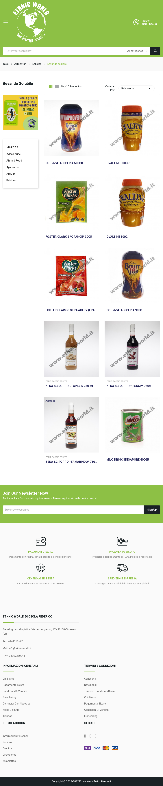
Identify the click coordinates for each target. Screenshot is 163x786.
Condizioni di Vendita (15, 691)
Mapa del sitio (11, 709)
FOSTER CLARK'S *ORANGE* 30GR (68, 236)
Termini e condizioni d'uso (99, 691)
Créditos (7, 748)
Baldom (11, 180)
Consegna (90, 678)
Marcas (12, 147)
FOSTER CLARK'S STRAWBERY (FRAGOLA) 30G (71, 310)
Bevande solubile (18, 84)
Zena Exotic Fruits (56, 381)
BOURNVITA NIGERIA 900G (124, 310)
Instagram (96, 736)
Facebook (85, 736)
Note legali (90, 684)
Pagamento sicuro (13, 684)
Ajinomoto (12, 167)
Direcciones (9, 754)
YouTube (90, 736)
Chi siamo (8, 678)
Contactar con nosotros (16, 703)
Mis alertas (9, 760)
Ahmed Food (14, 160)
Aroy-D (10, 173)
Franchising (9, 697)
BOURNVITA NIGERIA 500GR (64, 163)
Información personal (15, 736)
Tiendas (7, 716)
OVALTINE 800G (117, 236)
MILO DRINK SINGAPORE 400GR (127, 459)
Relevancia (136, 88)
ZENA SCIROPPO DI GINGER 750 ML (69, 386)
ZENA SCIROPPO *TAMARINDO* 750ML (71, 462)
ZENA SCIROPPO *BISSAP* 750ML (129, 386)
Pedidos (7, 742)
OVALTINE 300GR (117, 163)
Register (146, 20)
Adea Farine (13, 154)
